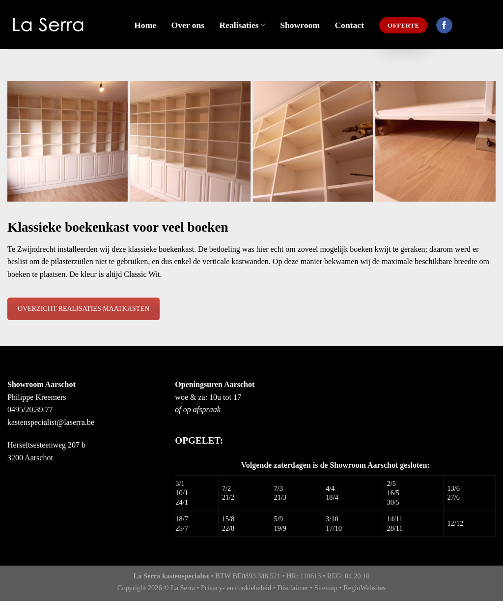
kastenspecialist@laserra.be (50, 422)
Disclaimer (292, 588)
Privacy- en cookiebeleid (236, 588)
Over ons (188, 25)
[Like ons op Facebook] (444, 25)
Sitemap (325, 588)
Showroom (300, 25)
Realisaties (242, 25)
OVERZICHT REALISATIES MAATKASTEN (83, 308)
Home (145, 25)
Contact (349, 25)
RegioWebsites (364, 588)
